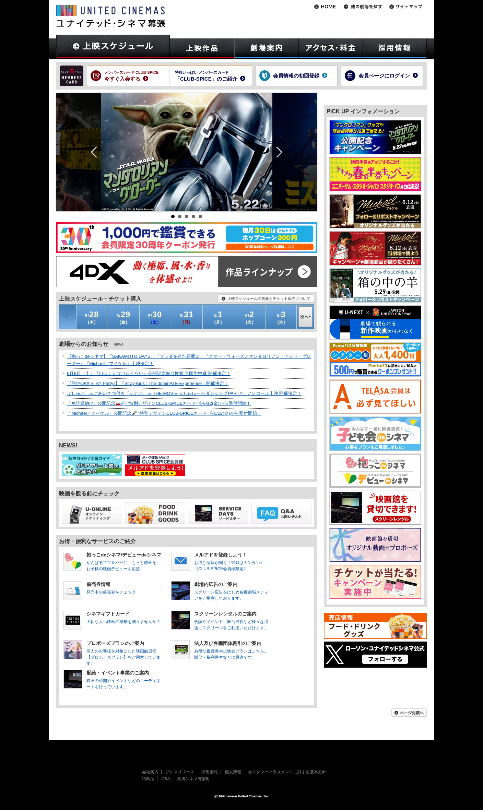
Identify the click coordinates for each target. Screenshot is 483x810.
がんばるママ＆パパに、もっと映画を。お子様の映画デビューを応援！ (124, 562)
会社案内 (150, 772)
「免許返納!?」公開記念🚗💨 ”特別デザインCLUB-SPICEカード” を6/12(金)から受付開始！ (159, 403)
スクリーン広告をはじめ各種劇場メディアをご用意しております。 (232, 591)
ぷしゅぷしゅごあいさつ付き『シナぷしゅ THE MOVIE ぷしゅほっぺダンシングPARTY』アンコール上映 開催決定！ (184, 393)
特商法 (148, 778)
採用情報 (209, 772)
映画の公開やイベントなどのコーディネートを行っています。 (124, 680)
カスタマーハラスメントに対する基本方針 (287, 772)
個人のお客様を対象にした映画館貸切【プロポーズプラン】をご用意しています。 (124, 651)
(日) (187, 317)
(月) (218, 317)
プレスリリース (179, 772)
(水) (281, 317)
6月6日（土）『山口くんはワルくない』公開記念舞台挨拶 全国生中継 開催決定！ (149, 373)
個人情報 (233, 772)
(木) (92, 317)
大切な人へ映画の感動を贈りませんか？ (124, 617)
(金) (124, 317)
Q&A (165, 778)
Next (277, 152)
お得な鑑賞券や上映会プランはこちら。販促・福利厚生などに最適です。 (232, 650)
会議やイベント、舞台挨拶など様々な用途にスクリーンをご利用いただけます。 (232, 621)
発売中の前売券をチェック (124, 588)
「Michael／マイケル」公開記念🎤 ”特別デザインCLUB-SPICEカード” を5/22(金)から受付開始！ (164, 413)
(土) (155, 317)
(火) (249, 317)
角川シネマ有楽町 (193, 778)
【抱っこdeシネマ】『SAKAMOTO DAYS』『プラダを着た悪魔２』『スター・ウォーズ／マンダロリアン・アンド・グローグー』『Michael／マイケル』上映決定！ (189, 360)
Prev (96, 152)
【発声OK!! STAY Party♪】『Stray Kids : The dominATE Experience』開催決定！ (147, 383)
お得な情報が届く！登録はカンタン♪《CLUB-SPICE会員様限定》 (232, 562)
